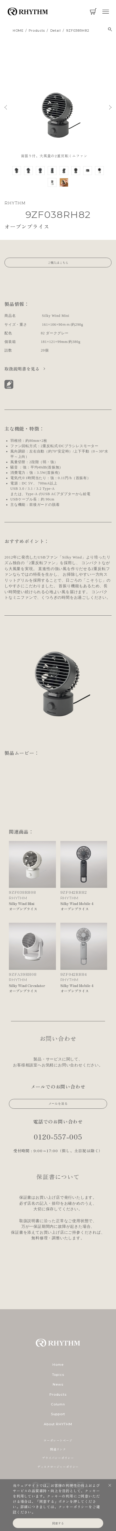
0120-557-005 (58, 1136)
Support (58, 1414)
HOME (18, 31)
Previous (5, 107)
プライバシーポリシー (58, 1457)
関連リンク (58, 1449)
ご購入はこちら (58, 262)
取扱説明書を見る (22, 369)
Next (110, 107)
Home (57, 1365)
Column (58, 1404)
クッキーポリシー (73, 1506)
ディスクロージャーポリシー (58, 1466)
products (37, 31)
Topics (58, 1375)
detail (55, 31)
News (58, 1384)
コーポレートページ (58, 1440)
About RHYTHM (58, 1424)
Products (57, 1394)
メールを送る (58, 1103)
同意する (58, 1523)
